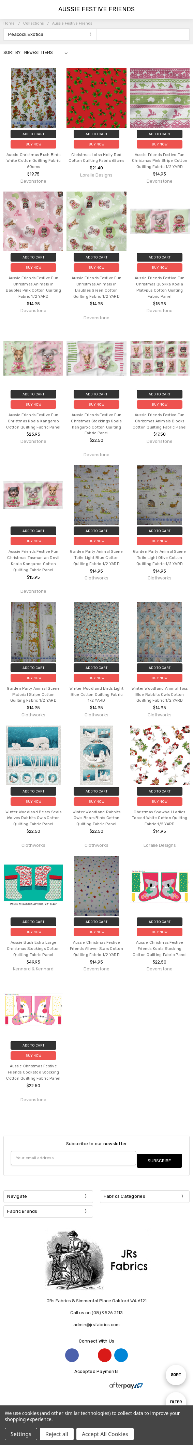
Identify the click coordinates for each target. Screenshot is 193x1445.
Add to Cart (33, 134)
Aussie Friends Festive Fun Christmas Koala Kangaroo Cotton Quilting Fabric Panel (33, 421)
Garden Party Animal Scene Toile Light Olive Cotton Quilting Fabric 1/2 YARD (159, 557)
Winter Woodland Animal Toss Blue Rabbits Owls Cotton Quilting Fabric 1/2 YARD (160, 694)
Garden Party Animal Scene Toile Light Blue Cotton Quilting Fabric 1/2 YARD (96, 557)
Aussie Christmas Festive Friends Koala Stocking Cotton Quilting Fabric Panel (160, 948)
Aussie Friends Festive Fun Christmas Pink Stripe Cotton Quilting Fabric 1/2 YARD (159, 161)
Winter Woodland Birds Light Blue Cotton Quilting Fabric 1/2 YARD (96, 694)
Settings (21, 1434)
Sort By (11, 52)
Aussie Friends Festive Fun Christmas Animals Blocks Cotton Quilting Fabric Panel (160, 421)
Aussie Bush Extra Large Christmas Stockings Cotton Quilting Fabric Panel (33, 948)
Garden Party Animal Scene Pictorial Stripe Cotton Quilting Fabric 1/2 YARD (33, 694)
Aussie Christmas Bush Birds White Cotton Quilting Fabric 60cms (33, 161)
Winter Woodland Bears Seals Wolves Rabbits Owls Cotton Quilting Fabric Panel (33, 818)
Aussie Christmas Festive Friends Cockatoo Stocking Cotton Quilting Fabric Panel (33, 1072)
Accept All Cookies (105, 1434)
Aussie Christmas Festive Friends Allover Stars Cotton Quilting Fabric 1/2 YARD (96, 948)
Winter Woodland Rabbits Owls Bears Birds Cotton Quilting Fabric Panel (97, 818)
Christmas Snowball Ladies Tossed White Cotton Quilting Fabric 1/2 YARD (159, 818)
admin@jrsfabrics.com (96, 1321)
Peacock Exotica (25, 34)
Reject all (56, 1434)
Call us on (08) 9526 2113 (96, 1310)
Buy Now (33, 144)
